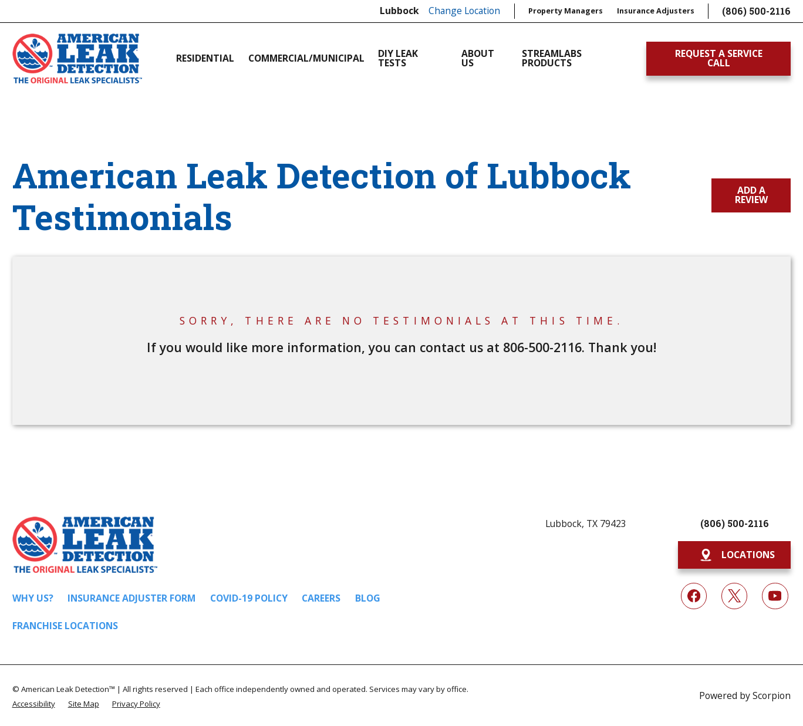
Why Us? (32, 598)
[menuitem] (33, 703)
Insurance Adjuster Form (131, 598)
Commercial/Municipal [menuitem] (306, 58)
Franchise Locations (65, 625)
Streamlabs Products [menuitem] (552, 58)
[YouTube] (775, 596)
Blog (367, 598)
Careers (321, 598)
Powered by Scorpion (745, 695)
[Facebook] (694, 596)
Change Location (464, 10)
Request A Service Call (718, 58)
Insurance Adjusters (655, 10)
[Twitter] (734, 596)
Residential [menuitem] (205, 58)
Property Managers (565, 10)
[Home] (77, 58)
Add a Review (751, 195)
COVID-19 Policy (249, 598)
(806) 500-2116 (756, 11)
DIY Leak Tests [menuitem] (398, 58)
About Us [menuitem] (477, 58)
